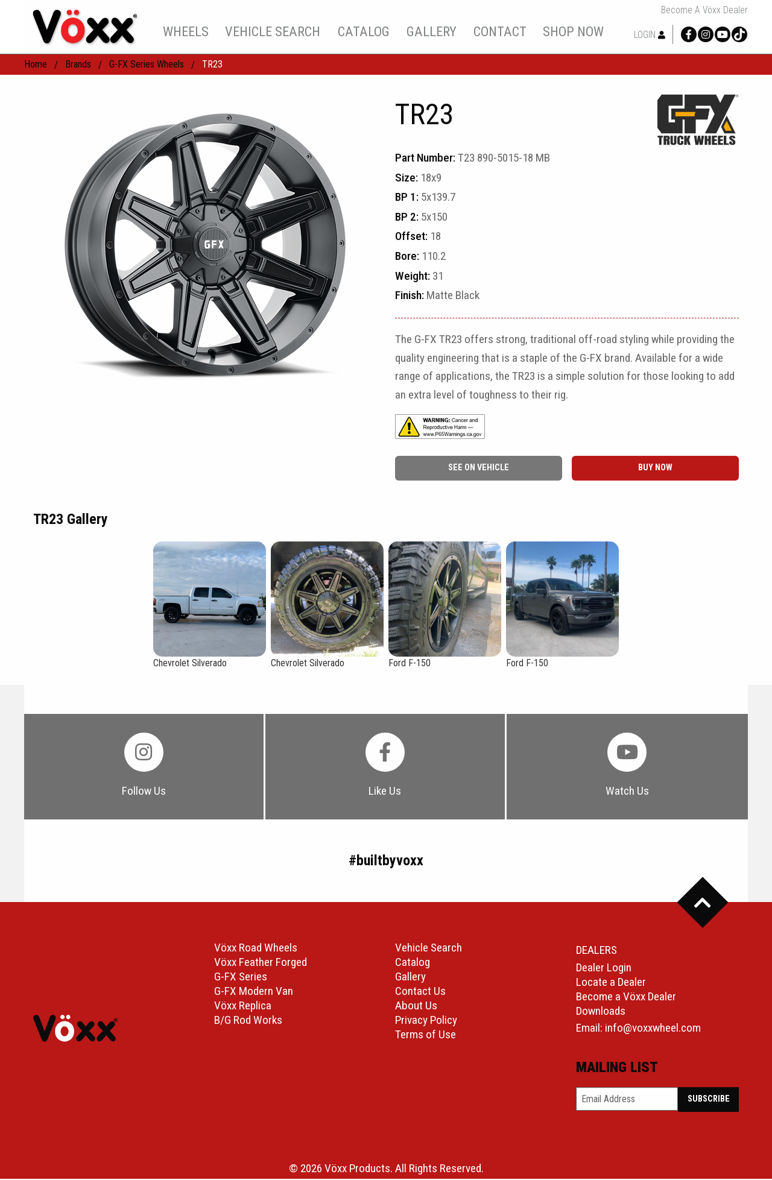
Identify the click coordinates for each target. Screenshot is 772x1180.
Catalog (412, 964)
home (35, 64)
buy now (655, 467)
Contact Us (420, 993)
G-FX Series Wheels (146, 64)
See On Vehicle (478, 467)
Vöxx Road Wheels (255, 949)
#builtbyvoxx (386, 862)
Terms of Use (425, 1036)
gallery (432, 31)
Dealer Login (603, 969)
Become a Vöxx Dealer (704, 10)
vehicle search (272, 31)
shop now (573, 31)
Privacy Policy (426, 1022)
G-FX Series (240, 978)
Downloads (600, 1012)
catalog (364, 31)
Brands (78, 64)
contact (500, 31)
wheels (186, 31)
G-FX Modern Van (253, 993)
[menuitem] (185, 31)
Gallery (410, 978)
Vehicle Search (428, 949)
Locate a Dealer (611, 983)
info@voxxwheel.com (653, 1029)
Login (649, 34)
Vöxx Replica (242, 1007)
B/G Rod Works (248, 1022)
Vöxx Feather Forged (260, 964)
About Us (416, 1007)
